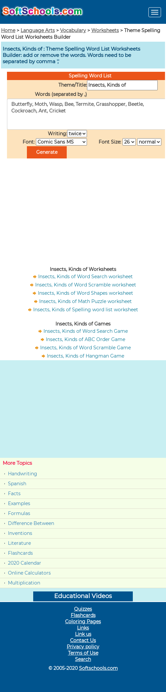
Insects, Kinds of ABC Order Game (85, 339)
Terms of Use (83, 653)
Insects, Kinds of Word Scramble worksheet (85, 285)
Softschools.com (98, 668)
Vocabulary (73, 30)
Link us (83, 634)
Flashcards (20, 553)
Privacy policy (83, 647)
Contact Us (83, 640)
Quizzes (83, 609)
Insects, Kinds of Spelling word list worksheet (85, 310)
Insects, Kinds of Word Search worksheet (85, 277)
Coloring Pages (83, 622)
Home (8, 30)
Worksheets (105, 30)
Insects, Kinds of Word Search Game (85, 331)
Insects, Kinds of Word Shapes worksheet (85, 293)
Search (83, 659)
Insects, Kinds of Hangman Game (85, 356)
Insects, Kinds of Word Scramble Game (85, 348)
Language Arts (38, 30)
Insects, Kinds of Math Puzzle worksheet (85, 301)
